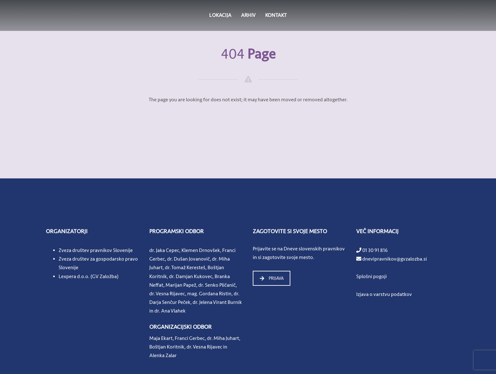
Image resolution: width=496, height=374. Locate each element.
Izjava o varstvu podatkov (384, 294)
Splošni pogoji (371, 276)
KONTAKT (276, 15)
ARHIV (248, 15)
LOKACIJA (220, 15)
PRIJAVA (272, 278)
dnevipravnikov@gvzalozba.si (394, 259)
